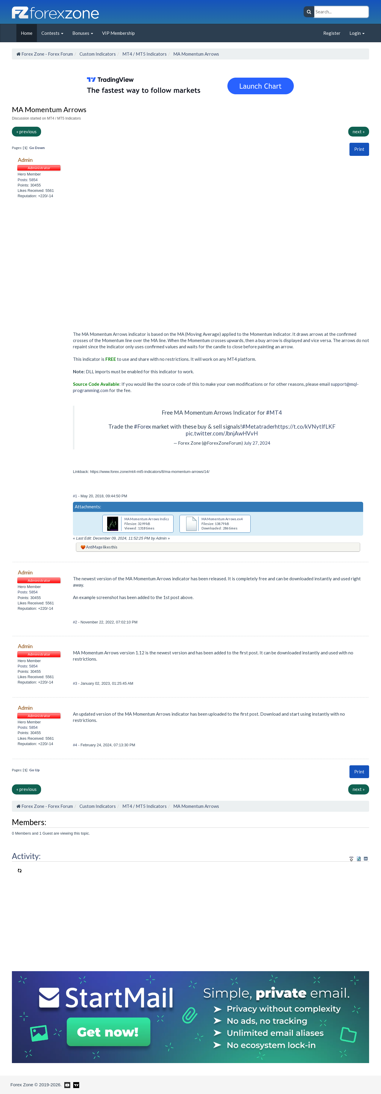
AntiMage (94, 547)
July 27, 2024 (257, 443)
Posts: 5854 (28, 180)
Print (359, 149)
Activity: (26, 856)
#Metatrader (258, 426)
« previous (26, 131)
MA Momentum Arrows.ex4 (222, 519)
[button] (359, 149)
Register (332, 33)
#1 (75, 496)
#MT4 (274, 412)
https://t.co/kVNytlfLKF (305, 426)
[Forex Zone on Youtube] (66, 1084)
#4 (75, 745)
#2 (75, 622)
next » (359, 131)
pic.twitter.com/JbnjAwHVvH (222, 433)
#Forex (142, 426)
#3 (75, 683)
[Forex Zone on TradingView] (75, 1084)
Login (357, 33)
